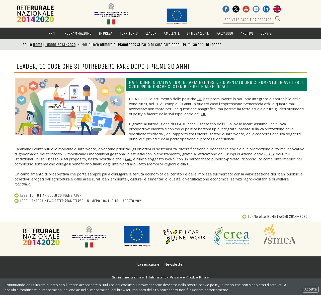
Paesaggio (224, 33)
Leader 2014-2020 (60, 44)
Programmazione (76, 33)
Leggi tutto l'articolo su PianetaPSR (48, 195)
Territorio (129, 33)
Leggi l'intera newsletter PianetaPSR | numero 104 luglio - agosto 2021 (78, 201)
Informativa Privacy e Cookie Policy (179, 277)
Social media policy (128, 277)
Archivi (246, 33)
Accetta (310, 289)
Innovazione (198, 33)
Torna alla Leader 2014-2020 (274, 216)
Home (37, 44)
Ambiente (172, 33)
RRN (51, 33)
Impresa (105, 33)
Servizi (267, 33)
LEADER (150, 33)
